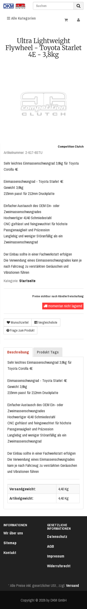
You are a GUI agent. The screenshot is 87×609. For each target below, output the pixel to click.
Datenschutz (57, 536)
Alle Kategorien (21, 18)
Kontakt (9, 552)
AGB (50, 546)
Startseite (27, 280)
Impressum (55, 556)
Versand (72, 585)
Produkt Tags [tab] (48, 352)
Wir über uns (13, 533)
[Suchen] (53, 6)
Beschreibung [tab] (18, 352)
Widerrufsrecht (59, 565)
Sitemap (9, 542)
